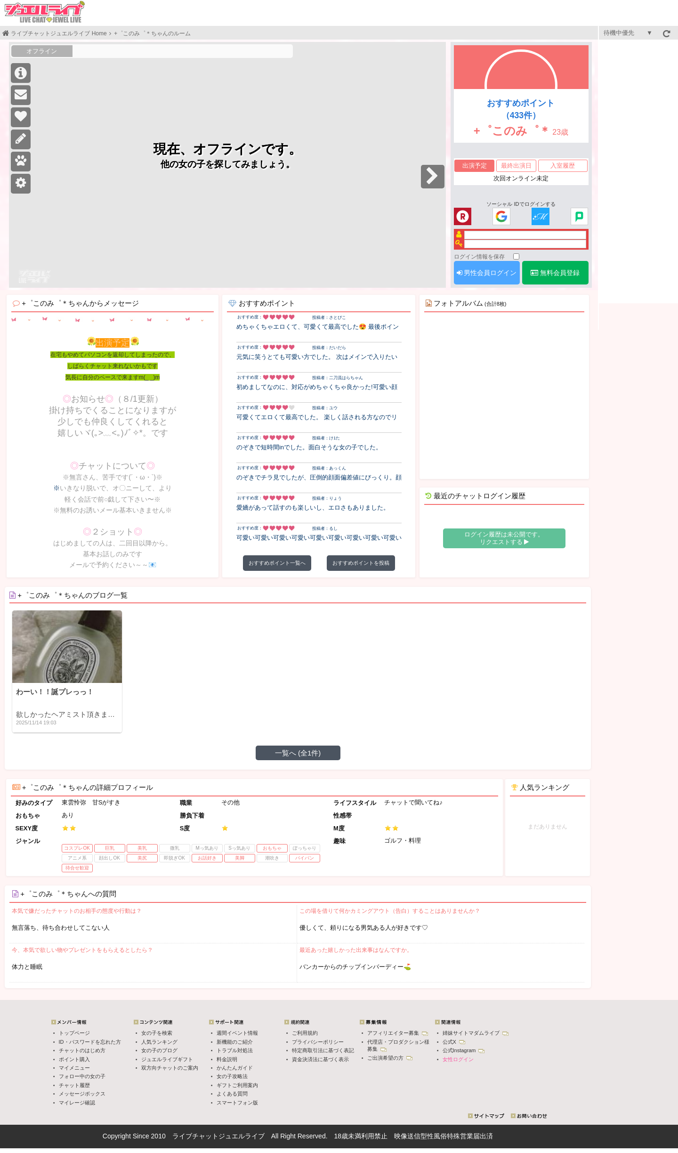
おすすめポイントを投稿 (360, 563)
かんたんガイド (235, 1068)
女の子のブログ (159, 1050)
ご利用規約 (305, 1033)
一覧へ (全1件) (298, 753)
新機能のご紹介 (235, 1042)
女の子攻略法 (232, 1076)
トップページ (74, 1033)
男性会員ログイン (487, 272)
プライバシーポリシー (318, 1042)
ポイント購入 (74, 1059)
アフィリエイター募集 (397, 1033)
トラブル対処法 (235, 1050)
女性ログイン (458, 1059)
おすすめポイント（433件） (521, 109)
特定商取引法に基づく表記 (323, 1050)
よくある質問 (232, 1093)
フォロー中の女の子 (82, 1076)
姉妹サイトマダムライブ (475, 1033)
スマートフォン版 (237, 1102)
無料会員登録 (555, 272)
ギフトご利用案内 (237, 1085)
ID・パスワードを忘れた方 (90, 1042)
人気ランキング (159, 1042)
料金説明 (227, 1059)
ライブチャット (195, 1136)
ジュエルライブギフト (167, 1059)
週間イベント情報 (237, 1033)
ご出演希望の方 (389, 1058)
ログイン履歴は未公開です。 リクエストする (504, 538)
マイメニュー (74, 1068)
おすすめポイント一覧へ (277, 563)
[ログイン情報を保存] (516, 256)
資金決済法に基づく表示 (320, 1059)
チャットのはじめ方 (82, 1050)
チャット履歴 (74, 1085)
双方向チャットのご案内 (169, 1068)
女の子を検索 (156, 1033)
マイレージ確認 (77, 1102)
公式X (454, 1042)
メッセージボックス (82, 1093)
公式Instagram (464, 1050)
